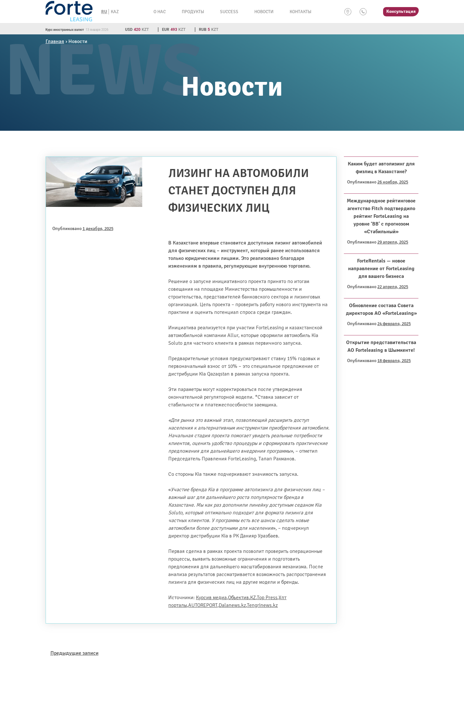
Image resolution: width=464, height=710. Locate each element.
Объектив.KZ (242, 597)
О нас (159, 11)
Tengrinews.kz (262, 605)
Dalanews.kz (232, 605)
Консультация (401, 11)
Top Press (267, 597)
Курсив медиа (211, 597)
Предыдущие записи (74, 653)
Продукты (193, 11)
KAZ (115, 11)
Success (229, 11)
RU (104, 11)
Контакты (300, 11)
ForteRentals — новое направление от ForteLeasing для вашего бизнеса (381, 269)
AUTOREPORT (202, 605)
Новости (264, 11)
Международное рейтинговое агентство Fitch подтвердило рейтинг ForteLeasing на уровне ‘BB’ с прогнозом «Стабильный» (381, 216)
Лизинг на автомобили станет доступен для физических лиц (238, 190)
